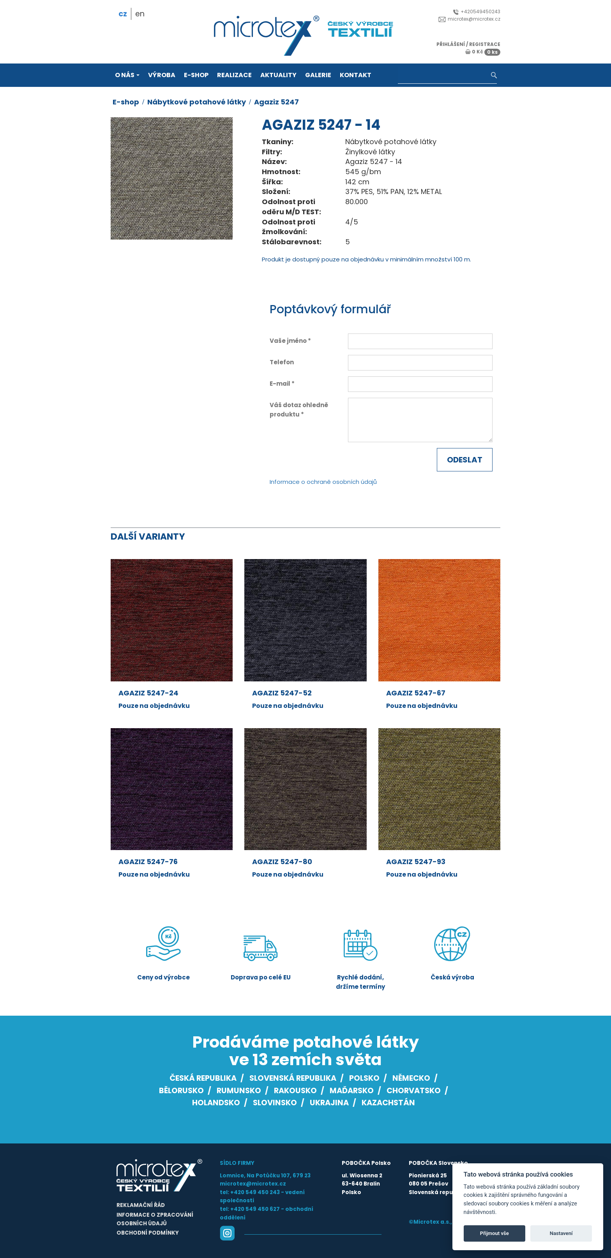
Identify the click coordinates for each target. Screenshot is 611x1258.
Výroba (161, 75)
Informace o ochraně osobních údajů (323, 482)
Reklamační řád (141, 1205)
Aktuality (278, 75)
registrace (484, 44)
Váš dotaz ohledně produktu (299, 409)
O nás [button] (127, 75)
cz (122, 14)
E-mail (280, 383)
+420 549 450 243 (255, 1192)
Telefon (282, 362)
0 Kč (482, 51)
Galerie (318, 75)
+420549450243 (476, 11)
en (140, 14)
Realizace (234, 75)
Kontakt (355, 75)
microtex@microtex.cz (469, 19)
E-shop (196, 75)
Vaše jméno (288, 341)
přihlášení (450, 44)
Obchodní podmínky (148, 1233)
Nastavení (561, 1233)
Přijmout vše (494, 1233)
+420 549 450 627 (255, 1209)
